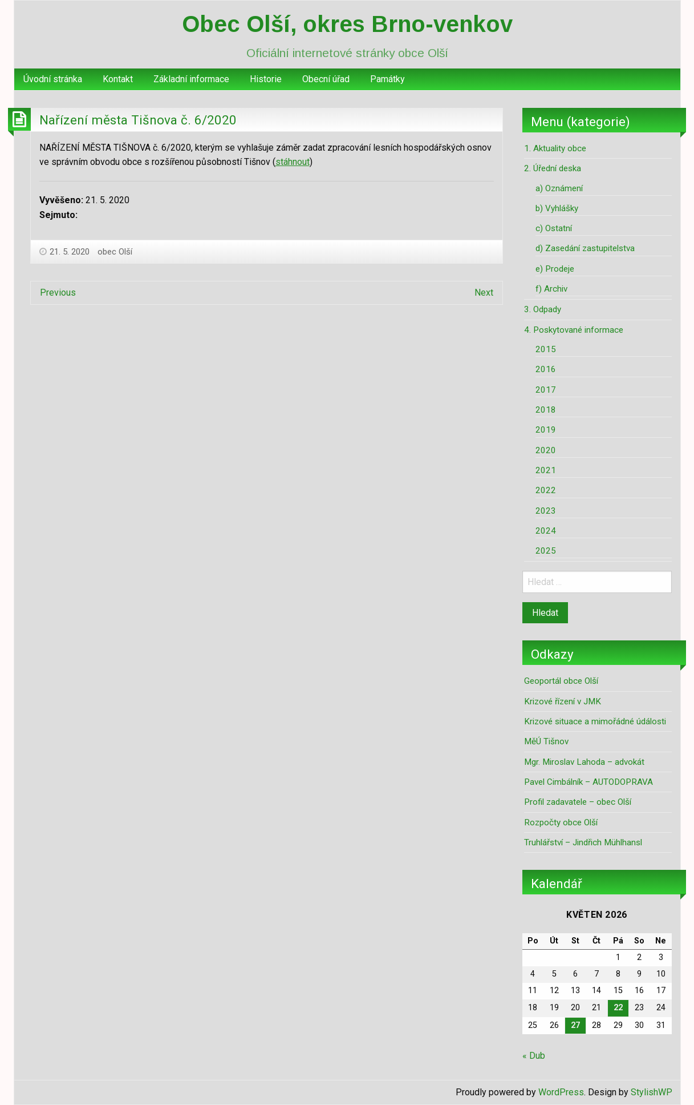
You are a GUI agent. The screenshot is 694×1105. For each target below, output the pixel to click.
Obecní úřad (326, 79)
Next (483, 292)
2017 (545, 390)
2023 (545, 511)
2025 (545, 551)
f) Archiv (551, 289)
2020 (545, 450)
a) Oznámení (559, 188)
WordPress (561, 1092)
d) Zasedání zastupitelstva (585, 248)
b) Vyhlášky (556, 208)
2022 (545, 490)
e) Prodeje (554, 269)
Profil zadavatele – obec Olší (577, 802)
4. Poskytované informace (573, 330)
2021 (545, 470)
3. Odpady (542, 309)
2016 (545, 369)
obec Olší (115, 252)
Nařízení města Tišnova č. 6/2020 (138, 119)
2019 (545, 430)
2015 (545, 349)
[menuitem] (52, 79)
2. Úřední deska (552, 168)
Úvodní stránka (52, 79)
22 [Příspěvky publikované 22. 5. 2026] (618, 1008)
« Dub (533, 1055)
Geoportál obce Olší (561, 681)
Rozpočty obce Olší (561, 822)
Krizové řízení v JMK (562, 701)
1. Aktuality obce (555, 148)
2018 (545, 410)
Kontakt (118, 79)
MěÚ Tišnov (546, 741)
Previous (58, 292)
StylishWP (651, 1092)
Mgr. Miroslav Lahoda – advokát (584, 762)
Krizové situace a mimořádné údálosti (595, 721)
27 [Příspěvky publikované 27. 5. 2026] (575, 1025)
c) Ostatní (553, 228)
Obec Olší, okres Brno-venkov (347, 24)
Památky (387, 79)
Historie (266, 79)
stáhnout (292, 161)
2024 (545, 531)
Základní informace (191, 79)
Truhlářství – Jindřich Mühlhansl (583, 842)
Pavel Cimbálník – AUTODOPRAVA (588, 782)
